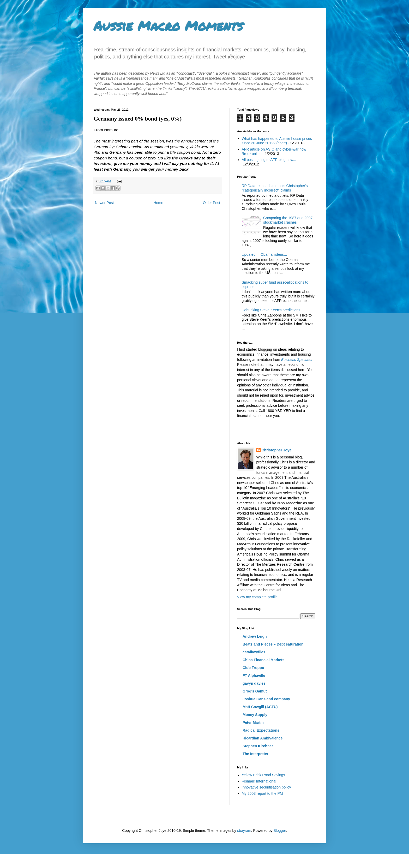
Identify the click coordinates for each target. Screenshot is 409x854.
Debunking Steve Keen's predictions (271, 310)
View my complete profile (257, 597)
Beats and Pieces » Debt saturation (273, 644)
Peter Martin (253, 722)
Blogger (279, 830)
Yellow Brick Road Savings (263, 775)
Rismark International (259, 781)
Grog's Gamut (255, 691)
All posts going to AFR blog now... (269, 160)
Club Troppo (253, 668)
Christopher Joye (277, 450)
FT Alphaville (254, 675)
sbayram (244, 830)
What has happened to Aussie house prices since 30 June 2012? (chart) (277, 140)
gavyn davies (254, 683)
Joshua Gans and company (266, 699)
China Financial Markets (263, 660)
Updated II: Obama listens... (264, 254)
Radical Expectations (261, 730)
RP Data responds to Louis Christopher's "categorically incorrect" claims (275, 188)
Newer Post (104, 203)
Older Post (211, 203)
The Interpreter (255, 754)
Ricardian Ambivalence (263, 738)
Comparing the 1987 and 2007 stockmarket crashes (287, 220)
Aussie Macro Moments (168, 25)
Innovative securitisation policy (266, 787)
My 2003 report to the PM (262, 793)
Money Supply (255, 715)
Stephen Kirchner (258, 746)
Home (158, 203)
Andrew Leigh (255, 636)
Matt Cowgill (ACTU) (260, 707)
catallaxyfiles (254, 652)
